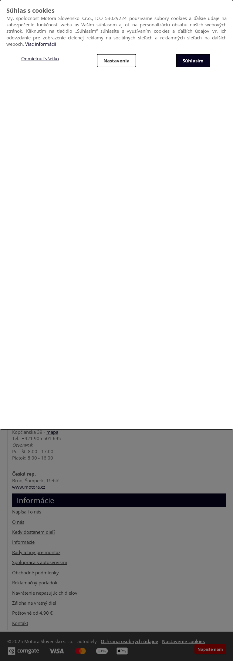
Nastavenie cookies (183, 641)
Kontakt (20, 623)
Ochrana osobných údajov (129, 641)
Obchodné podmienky (35, 573)
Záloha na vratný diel (34, 603)
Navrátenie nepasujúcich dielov (44, 593)
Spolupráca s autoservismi (39, 562)
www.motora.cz (28, 487)
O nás (18, 522)
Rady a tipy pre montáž (36, 552)
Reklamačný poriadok (34, 583)
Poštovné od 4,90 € (32, 613)
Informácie (23, 542)
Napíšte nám (210, 649)
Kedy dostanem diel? (33, 532)
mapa (52, 432)
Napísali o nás (26, 512)
